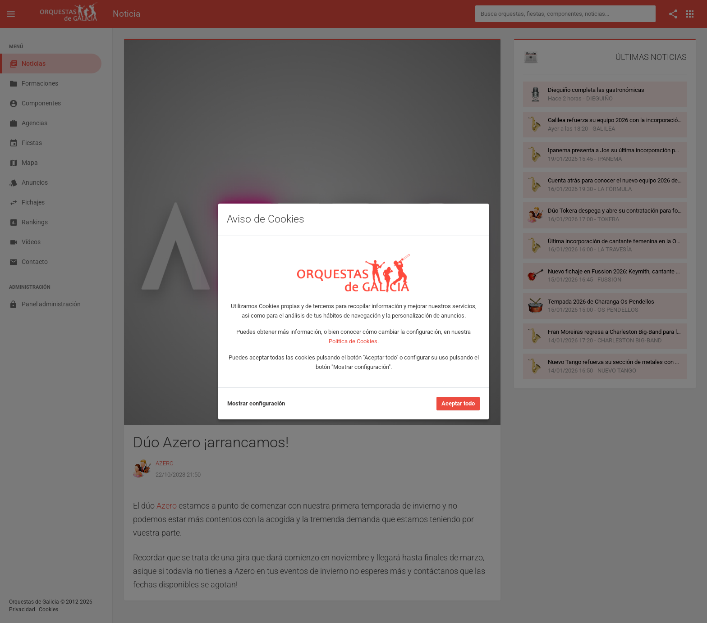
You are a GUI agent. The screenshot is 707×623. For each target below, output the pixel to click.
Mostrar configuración (256, 403)
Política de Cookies (353, 341)
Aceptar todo (458, 403)
